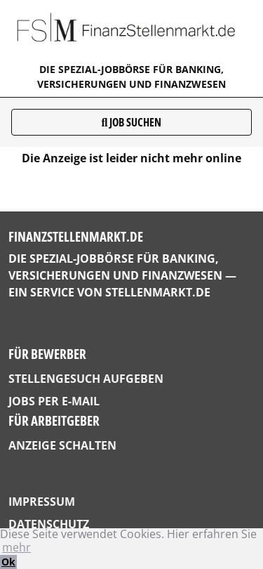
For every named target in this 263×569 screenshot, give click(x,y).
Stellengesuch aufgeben (85, 378)
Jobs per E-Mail (54, 401)
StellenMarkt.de (157, 292)
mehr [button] (16, 547)
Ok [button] (8, 561)
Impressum (41, 501)
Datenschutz (48, 524)
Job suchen (132, 122)
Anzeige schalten (62, 445)
